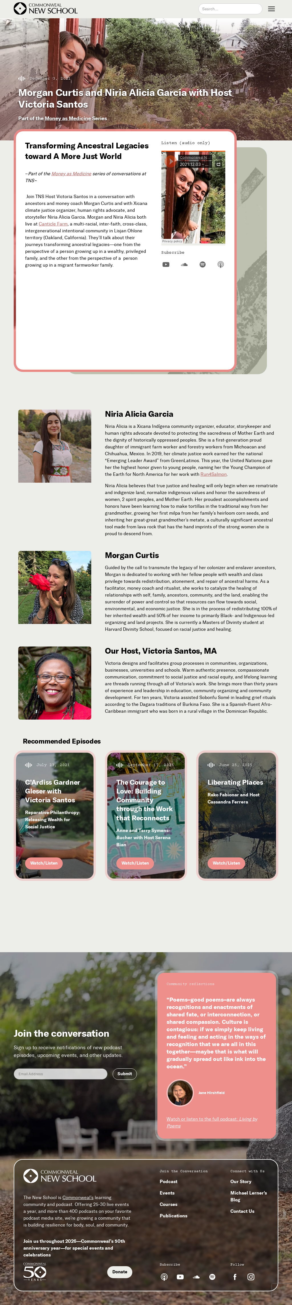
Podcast (168, 1181)
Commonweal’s (78, 1197)
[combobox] (230, 8)
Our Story (241, 1181)
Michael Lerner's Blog (248, 1196)
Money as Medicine (68, 118)
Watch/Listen (44, 863)
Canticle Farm (53, 224)
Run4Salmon (213, 474)
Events (167, 1193)
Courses (168, 1204)
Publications (173, 1216)
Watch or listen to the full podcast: (212, 1122)
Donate (119, 1271)
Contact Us (242, 1211)
